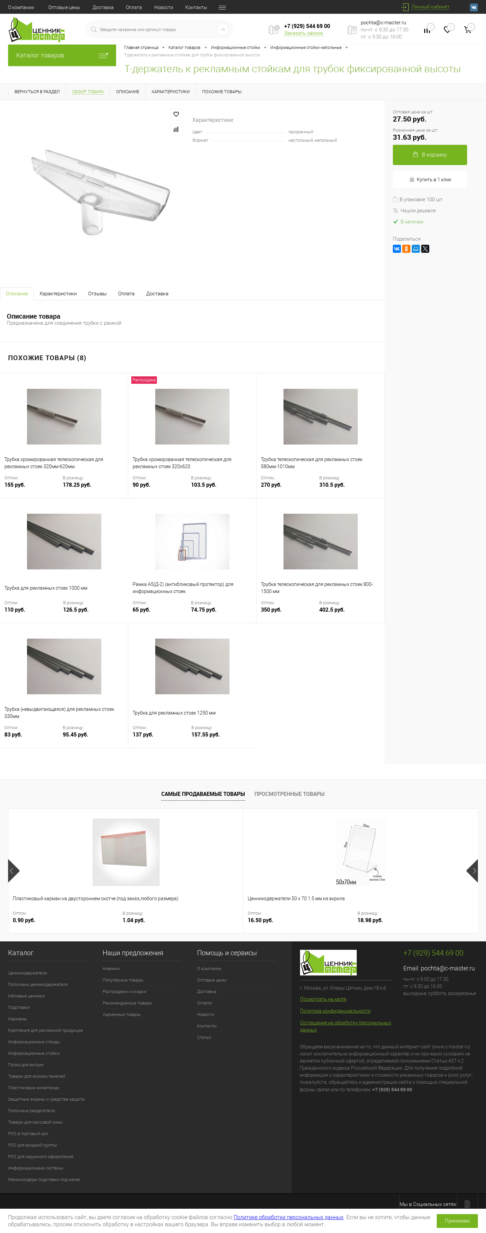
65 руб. (161, 613)
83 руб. (32, 738)
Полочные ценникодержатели (38, 984)
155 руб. (32, 489)
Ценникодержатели (27, 972)
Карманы (17, 1018)
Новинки (111, 968)
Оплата (134, 7)
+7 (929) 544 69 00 (307, 26)
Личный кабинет (430, 7)
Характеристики (58, 294)
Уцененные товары (122, 1014)
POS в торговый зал (28, 1133)
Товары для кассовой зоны (35, 1122)
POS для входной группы (32, 1145)
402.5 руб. (332, 609)
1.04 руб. (77, 920)
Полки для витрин (26, 1064)
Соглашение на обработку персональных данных (345, 1026)
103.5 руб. (204, 484)
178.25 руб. (77, 484)
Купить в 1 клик (430, 179)
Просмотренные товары (289, 794)
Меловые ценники (26, 995)
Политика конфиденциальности (335, 1011)
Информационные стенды (34, 1041)
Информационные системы (35, 1168)
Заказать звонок (303, 33)
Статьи (204, 1037)
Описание (17, 294)
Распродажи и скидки (124, 991)
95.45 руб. (75, 734)
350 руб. (289, 613)
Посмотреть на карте (323, 999)
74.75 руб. (204, 609)
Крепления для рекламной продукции (45, 1030)
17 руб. (374, 920)
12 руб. (257, 920)
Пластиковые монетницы (33, 1087)
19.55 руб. (431, 920)
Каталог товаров (62, 55)
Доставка (103, 7)
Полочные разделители (31, 1110)
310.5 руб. (332, 484)
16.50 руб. (143, 920)
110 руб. (33, 613)
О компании (21, 7)
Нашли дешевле (414, 210)
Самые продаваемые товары (203, 794)
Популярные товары (123, 980)
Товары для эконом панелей (36, 1076)
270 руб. (289, 489)
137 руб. (161, 738)
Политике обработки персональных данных (289, 1217)
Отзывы (97, 294)
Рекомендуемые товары (127, 1003)
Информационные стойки (33, 1053)
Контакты (196, 7)
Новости (163, 7)
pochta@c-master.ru (383, 23)
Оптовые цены (64, 7)
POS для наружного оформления (40, 1156)
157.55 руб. (205, 734)
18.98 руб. (196, 920)
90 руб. (161, 489)
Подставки (19, 1007)
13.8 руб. (312, 920)
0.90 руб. (24, 920)
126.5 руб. (76, 609)
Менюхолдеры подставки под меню (44, 1179)
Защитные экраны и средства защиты (46, 1099)
